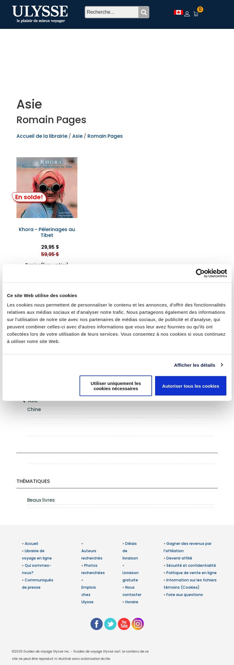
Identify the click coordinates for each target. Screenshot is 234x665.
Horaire (131, 601)
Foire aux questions (184, 594)
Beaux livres (41, 500)
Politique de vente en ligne (191, 572)
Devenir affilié (179, 558)
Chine (34, 409)
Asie (78, 136)
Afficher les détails (194, 364)
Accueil (31, 543)
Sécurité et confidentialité (191, 565)
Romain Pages (105, 136)
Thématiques (33, 481)
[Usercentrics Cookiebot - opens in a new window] (200, 273)
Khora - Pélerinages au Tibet (47, 232)
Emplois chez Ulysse (88, 594)
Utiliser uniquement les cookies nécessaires (116, 386)
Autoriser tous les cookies (190, 385)
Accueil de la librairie (41, 136)
